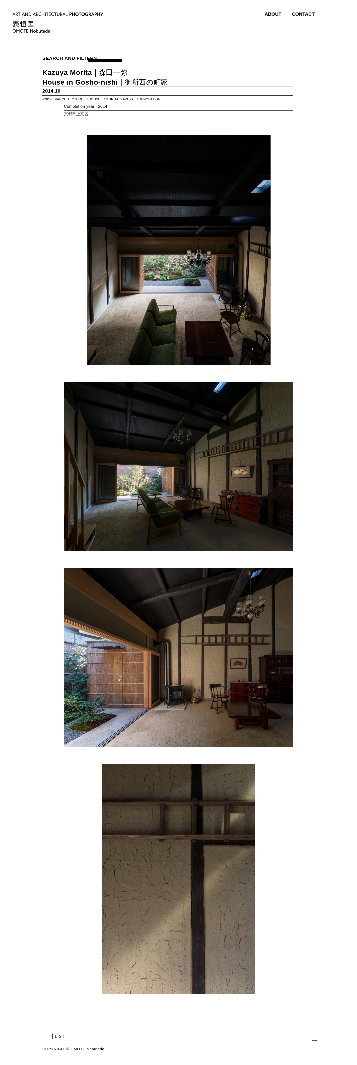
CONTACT (303, 14)
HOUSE (94, 99)
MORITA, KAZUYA (120, 99)
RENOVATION (149, 99)
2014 (48, 99)
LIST (60, 1036)
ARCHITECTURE (70, 99)
